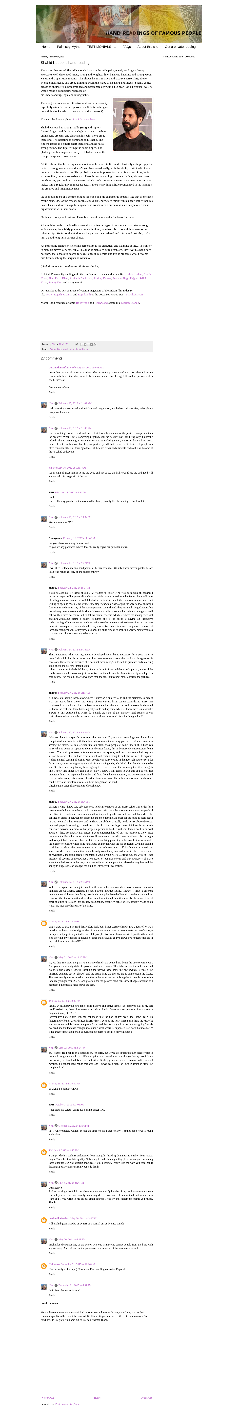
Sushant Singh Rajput (125, 278)
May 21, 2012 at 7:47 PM (65, 921)
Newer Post (48, 1397)
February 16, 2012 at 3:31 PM (71, 492)
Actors (53, 349)
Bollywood (82, 302)
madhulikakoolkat (59, 1218)
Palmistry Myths (68, 46)
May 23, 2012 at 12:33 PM (66, 1000)
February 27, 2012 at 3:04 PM (74, 801)
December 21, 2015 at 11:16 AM (78, 1264)
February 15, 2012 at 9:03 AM (88, 367)
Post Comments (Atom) (67, 1404)
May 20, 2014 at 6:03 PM (72, 1239)
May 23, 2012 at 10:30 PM (66, 1083)
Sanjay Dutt (55, 282)
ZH (51, 1150)
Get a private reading (180, 46)
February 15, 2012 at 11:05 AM (75, 428)
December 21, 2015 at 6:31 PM (75, 1285)
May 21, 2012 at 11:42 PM (73, 957)
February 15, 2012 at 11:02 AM (75, 403)
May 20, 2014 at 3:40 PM (83, 1218)
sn (50, 921)
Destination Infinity (60, 367)
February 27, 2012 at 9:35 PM (74, 882)
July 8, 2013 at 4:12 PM (66, 1150)
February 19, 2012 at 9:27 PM (74, 563)
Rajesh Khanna (63, 294)
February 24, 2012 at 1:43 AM (74, 587)
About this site (148, 46)
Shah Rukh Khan (58, 278)
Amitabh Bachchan (81, 278)
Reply (52, 392)
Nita (51, 403)
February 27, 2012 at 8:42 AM (74, 732)
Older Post (146, 1397)
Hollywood (101, 302)
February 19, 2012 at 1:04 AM (79, 538)
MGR (49, 294)
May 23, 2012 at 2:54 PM (72, 1047)
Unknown (54, 1264)
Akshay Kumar (102, 278)
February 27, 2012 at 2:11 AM (74, 692)
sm (50, 467)
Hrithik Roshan (133, 274)
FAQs (127, 46)
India (71, 349)
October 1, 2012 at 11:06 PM (74, 1125)
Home (46, 46)
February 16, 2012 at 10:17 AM (69, 467)
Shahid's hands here (83, 119)
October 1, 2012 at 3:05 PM (69, 1104)
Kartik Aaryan (134, 294)
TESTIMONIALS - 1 (101, 46)
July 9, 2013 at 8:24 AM (71, 1182)
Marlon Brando (130, 302)
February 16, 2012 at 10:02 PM (75, 517)
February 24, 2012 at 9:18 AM (74, 649)
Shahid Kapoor (82, 349)
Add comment (50, 1303)
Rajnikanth (84, 294)
